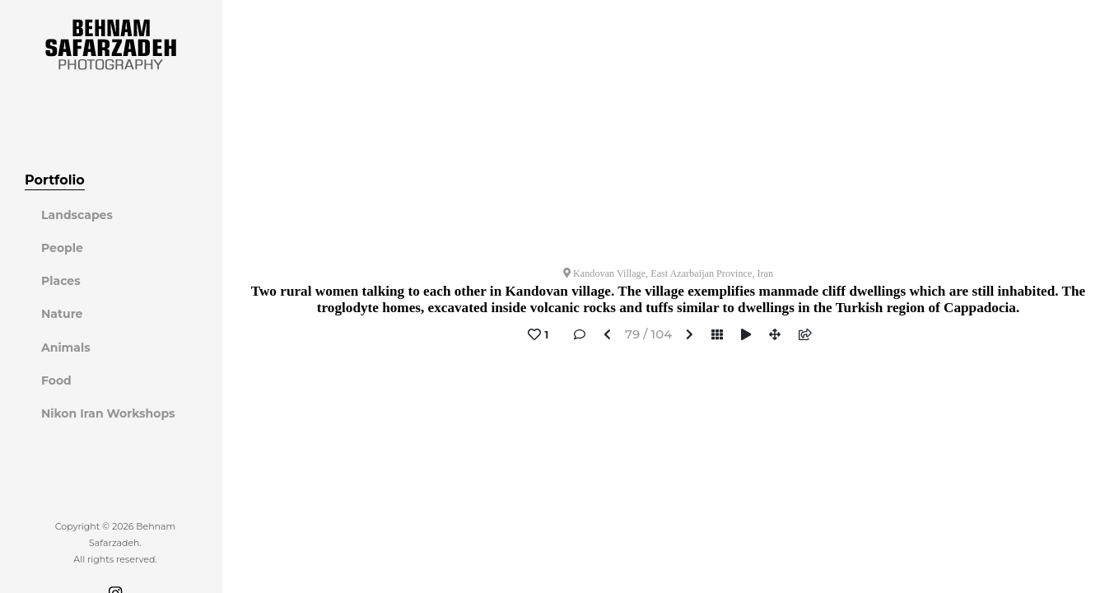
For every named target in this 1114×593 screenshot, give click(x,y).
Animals (66, 347)
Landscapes (77, 215)
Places (61, 280)
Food (56, 380)
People (62, 247)
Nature (61, 313)
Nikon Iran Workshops (108, 413)
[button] (607, 335)
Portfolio (55, 180)
